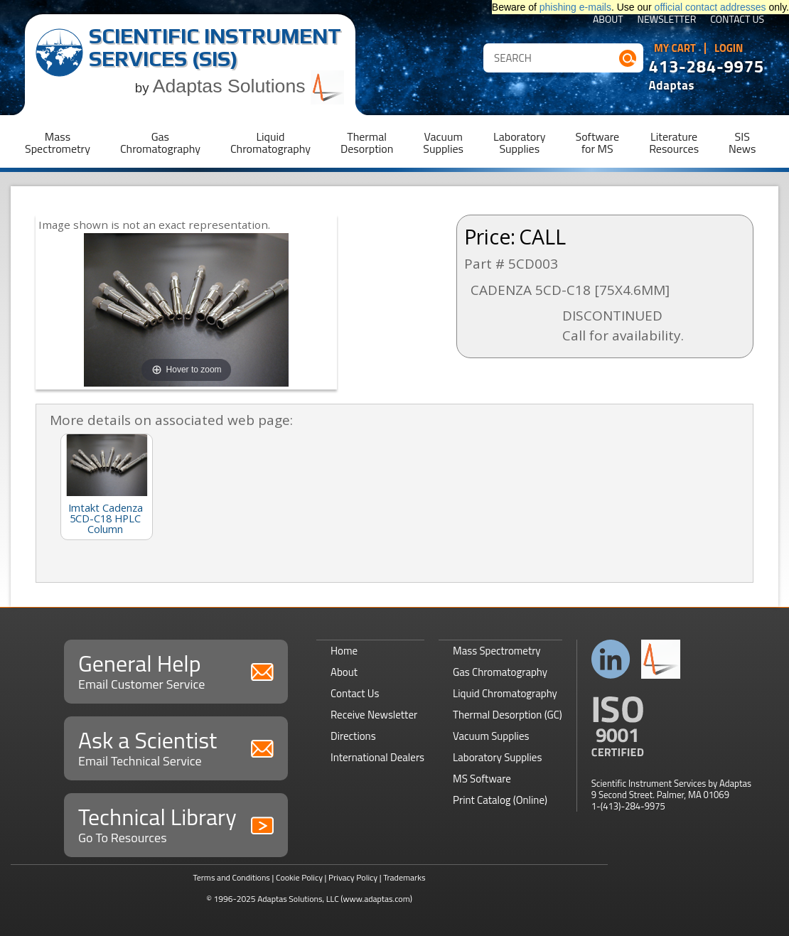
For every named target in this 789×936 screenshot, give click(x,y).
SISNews (742, 142)
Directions (353, 736)
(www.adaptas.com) (376, 898)
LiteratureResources (674, 142)
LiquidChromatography (270, 142)
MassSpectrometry (57, 142)
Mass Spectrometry (497, 650)
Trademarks (404, 877)
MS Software (482, 778)
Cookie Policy (299, 877)
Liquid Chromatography (505, 693)
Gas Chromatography (500, 672)
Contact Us (737, 20)
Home (344, 650)
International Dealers (377, 757)
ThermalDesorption (366, 142)
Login (729, 48)
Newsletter (667, 20)
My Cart (675, 48)
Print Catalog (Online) (500, 800)
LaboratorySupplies (519, 142)
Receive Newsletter (374, 714)
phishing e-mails (575, 7)
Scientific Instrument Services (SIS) (215, 47)
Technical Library (176, 823)
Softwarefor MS (598, 142)
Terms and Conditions (231, 877)
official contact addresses (710, 7)
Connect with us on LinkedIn (610, 659)
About (608, 20)
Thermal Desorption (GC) (507, 714)
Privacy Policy (352, 877)
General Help (176, 670)
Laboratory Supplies (497, 757)
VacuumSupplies (443, 142)
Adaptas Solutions (249, 86)
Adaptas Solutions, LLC (298, 898)
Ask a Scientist (176, 746)
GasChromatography (160, 142)
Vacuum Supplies (491, 736)
